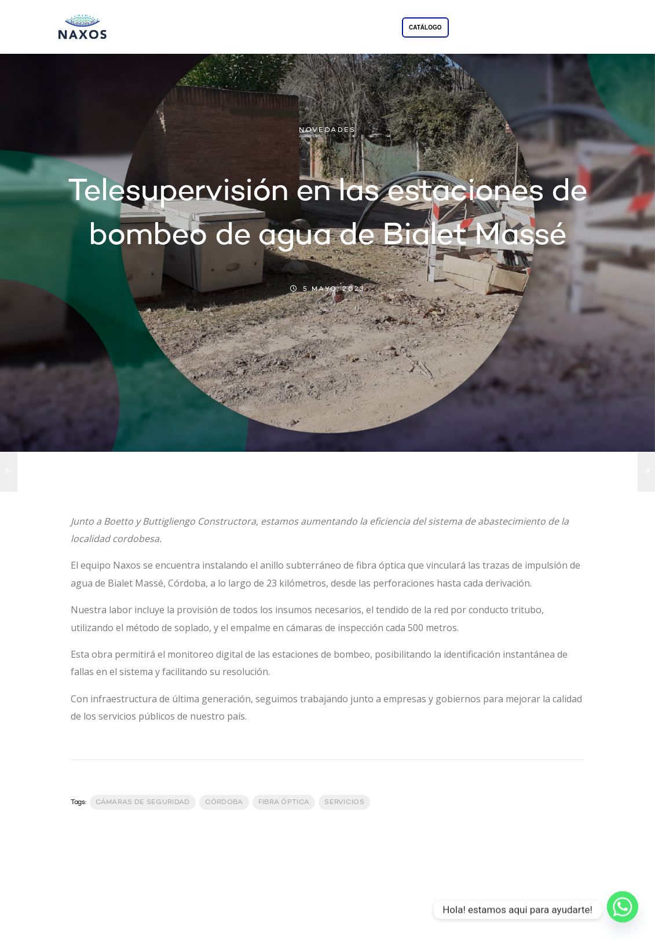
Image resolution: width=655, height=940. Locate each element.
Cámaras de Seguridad (143, 802)
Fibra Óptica (284, 802)
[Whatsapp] (622, 910)
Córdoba (224, 802)
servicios (344, 802)
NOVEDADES (327, 130)
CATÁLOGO (425, 27)
